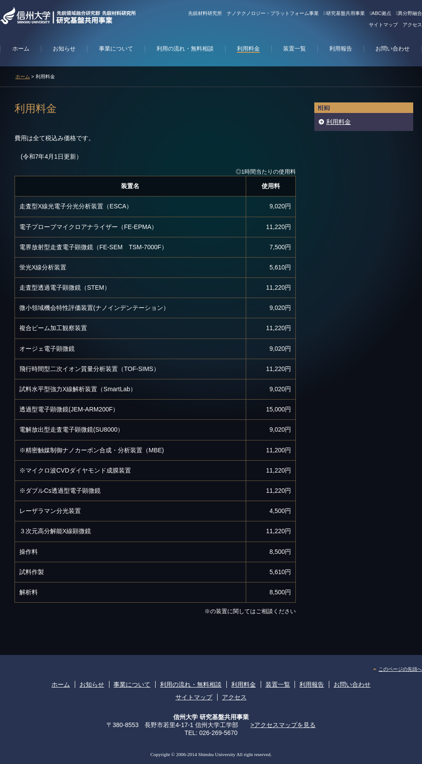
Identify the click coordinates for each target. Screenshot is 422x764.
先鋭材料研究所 (205, 13)
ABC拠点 (380, 13)
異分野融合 (409, 13)
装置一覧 (278, 684)
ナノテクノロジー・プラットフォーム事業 (273, 13)
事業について (131, 684)
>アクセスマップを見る (283, 724)
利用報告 (311, 684)
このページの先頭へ (400, 669)
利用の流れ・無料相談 (191, 684)
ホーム (22, 76)
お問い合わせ (352, 684)
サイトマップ (383, 24)
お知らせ (92, 684)
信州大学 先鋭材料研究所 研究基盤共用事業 (88, 16)
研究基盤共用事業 (344, 13)
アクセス (412, 24)
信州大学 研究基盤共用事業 (211, 716)
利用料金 (338, 121)
